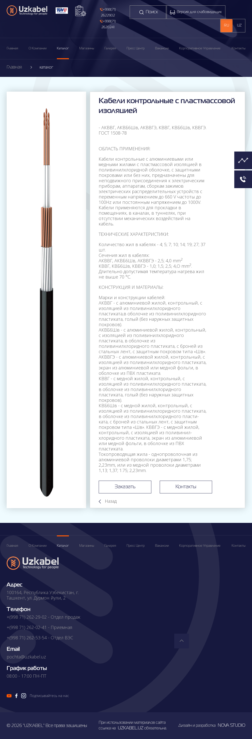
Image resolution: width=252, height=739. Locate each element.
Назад (108, 501)
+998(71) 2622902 (108, 12)
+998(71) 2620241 (108, 24)
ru (226, 25)
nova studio (231, 725)
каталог (63, 48)
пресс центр (135, 48)
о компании (38, 545)
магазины (86, 48)
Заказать (122, 487)
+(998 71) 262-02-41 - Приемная (39, 627)
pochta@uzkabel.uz (26, 657)
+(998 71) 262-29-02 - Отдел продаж (43, 617)
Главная (12, 48)
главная (12, 545)
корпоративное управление (199, 48)
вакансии (162, 48)
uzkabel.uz (130, 728)
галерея (110, 48)
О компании (38, 48)
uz (239, 25)
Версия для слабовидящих (196, 12)
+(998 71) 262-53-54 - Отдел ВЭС (40, 638)
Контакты (238, 48)
